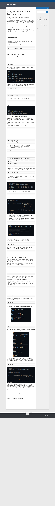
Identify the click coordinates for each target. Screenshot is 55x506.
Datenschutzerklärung (25, 412)
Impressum (31, 412)
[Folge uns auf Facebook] (47, 8)
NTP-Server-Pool (25, 134)
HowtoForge (11, 4)
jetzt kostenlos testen (33, 0)
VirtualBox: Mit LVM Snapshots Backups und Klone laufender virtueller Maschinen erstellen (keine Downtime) (20, 403)
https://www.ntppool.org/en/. (11, 133)
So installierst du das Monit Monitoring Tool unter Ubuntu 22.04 (11, 402)
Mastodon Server (10, 391)
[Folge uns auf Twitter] (46, 8)
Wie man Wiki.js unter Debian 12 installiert (42, 17)
